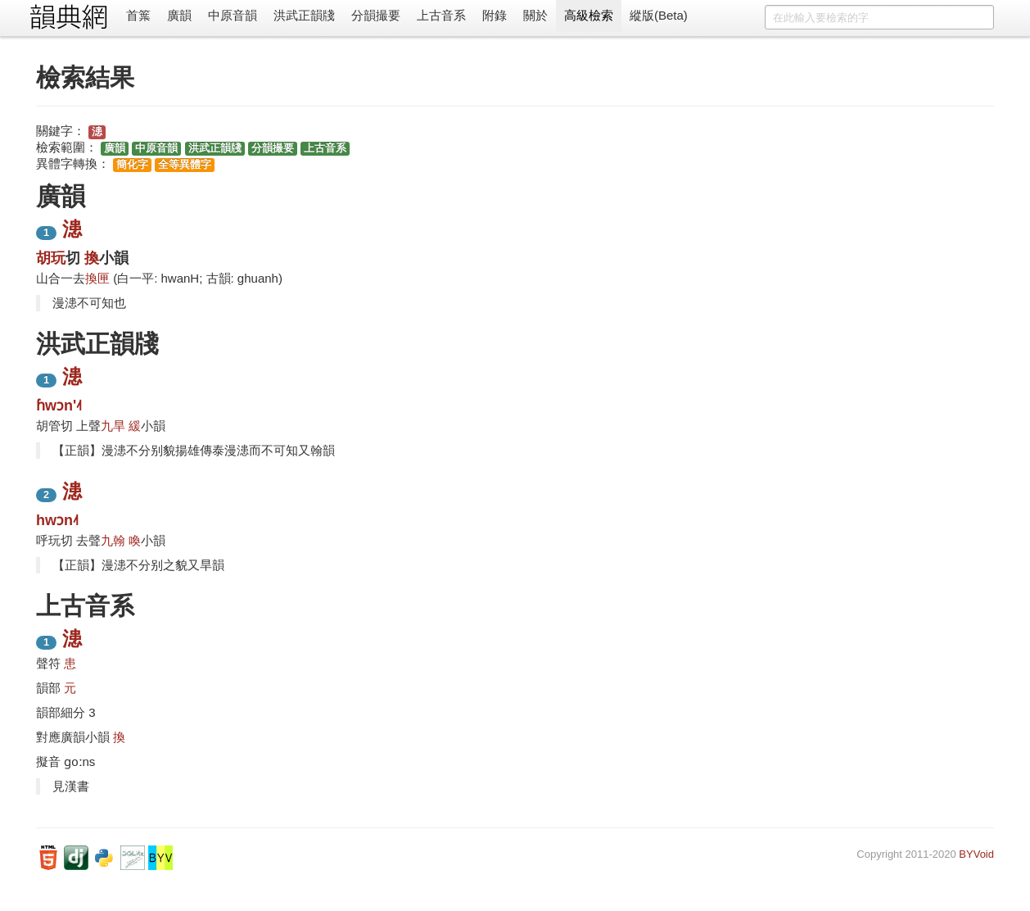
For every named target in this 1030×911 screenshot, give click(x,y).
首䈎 (138, 15)
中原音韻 (232, 15)
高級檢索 (588, 15)
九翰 (113, 540)
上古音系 (441, 15)
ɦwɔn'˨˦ (59, 405)
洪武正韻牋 (304, 15)
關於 (535, 15)
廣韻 (179, 15)
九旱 (113, 426)
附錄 (494, 15)
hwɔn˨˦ (57, 520)
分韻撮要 (375, 15)
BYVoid (976, 854)
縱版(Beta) (659, 15)
